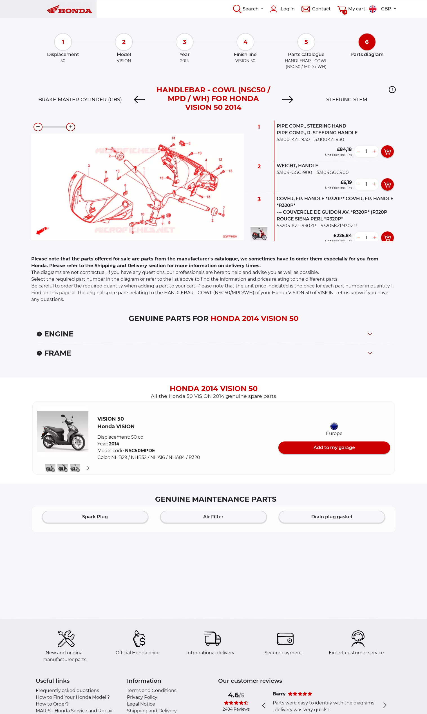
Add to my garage (334, 447)
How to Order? (52, 704)
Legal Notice (141, 704)
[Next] (287, 99)
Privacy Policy (142, 697)
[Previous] (139, 99)
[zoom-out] (38, 127)
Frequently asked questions (67, 690)
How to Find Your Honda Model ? (73, 697)
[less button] (358, 151)
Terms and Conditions (151, 690)
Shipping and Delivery (152, 710)
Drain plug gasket (332, 516)
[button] (392, 89)
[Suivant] (88, 468)
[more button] (374, 151)
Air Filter (213, 516)
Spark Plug (95, 516)
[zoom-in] (70, 127)
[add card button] (387, 151)
